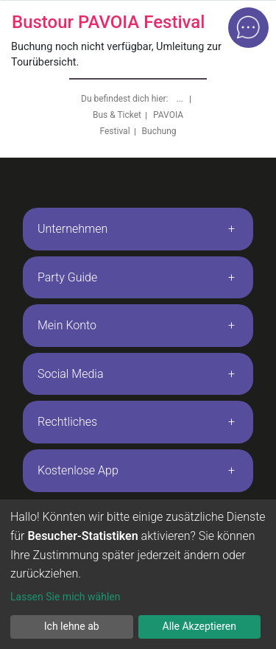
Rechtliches (67, 422)
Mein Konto (67, 325)
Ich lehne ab (71, 626)
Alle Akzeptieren (199, 626)
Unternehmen (72, 229)
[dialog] (138, 574)
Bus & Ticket (117, 115)
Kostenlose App (78, 470)
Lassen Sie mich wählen (65, 597)
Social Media (71, 374)
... (181, 99)
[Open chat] (248, 27)
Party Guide (67, 277)
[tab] (138, 229)
